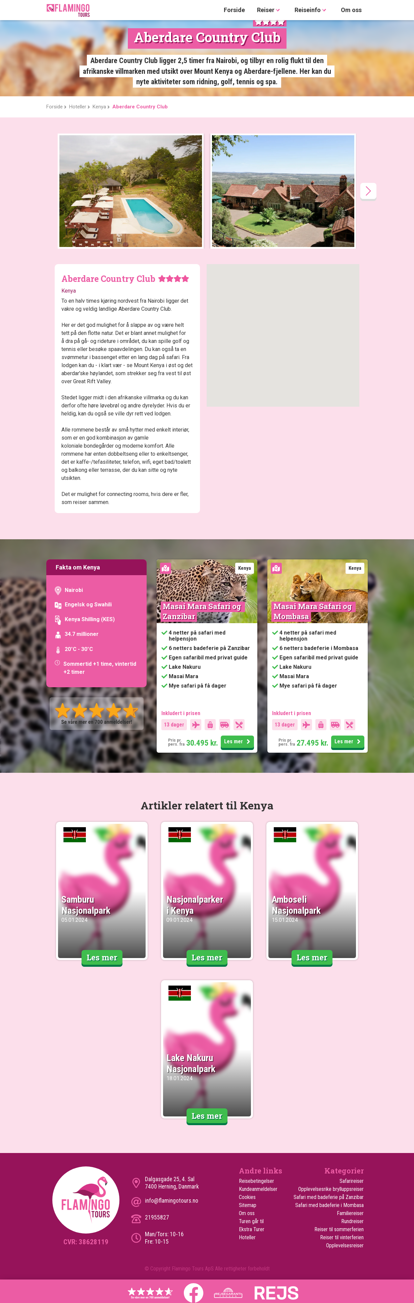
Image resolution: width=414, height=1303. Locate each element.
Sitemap (247, 1205)
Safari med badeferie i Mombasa (329, 1205)
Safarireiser (352, 1181)
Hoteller (247, 1237)
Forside (234, 9)
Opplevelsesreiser (345, 1245)
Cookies (247, 1197)
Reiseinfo (312, 10)
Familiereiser (350, 1213)
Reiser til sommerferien (339, 1229)
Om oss (351, 9)
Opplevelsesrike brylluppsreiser (331, 1189)
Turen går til (251, 1221)
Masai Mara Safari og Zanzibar (203, 611)
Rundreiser (352, 1221)
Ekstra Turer (251, 1229)
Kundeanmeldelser (258, 1189)
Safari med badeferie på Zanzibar (329, 1197)
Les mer (238, 742)
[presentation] (368, 191)
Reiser (269, 10)
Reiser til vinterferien (342, 1237)
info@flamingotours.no (171, 1200)
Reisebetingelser (256, 1181)
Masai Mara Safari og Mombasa (313, 611)
